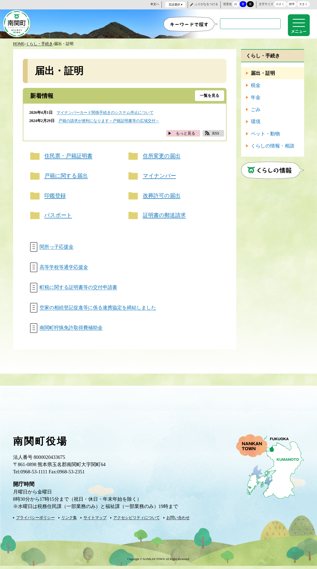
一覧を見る (209, 95)
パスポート (58, 216)
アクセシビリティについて (136, 520)
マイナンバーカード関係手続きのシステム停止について (105, 112)
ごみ (255, 109)
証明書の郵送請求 (164, 216)
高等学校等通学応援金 (64, 268)
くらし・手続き (39, 43)
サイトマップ (95, 520)
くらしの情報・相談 (272, 145)
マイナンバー (159, 176)
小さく (280, 4)
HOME (18, 43)
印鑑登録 (55, 196)
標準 (292, 4)
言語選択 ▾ (175, 4)
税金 (255, 85)
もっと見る (185, 133)
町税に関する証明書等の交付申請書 (78, 289)
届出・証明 (263, 73)
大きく (303, 4)
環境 (255, 121)
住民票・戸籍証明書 (69, 156)
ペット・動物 (265, 133)
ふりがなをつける (206, 4)
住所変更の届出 (161, 156)
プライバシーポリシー (35, 520)
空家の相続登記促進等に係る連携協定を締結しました (98, 310)
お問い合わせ (178, 520)
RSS (215, 133)
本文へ (154, 4)
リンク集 (69, 520)
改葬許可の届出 (161, 196)
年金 (255, 97)
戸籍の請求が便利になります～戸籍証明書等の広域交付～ (108, 120)
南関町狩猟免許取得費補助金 (71, 330)
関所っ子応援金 (57, 248)
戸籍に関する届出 (66, 176)
